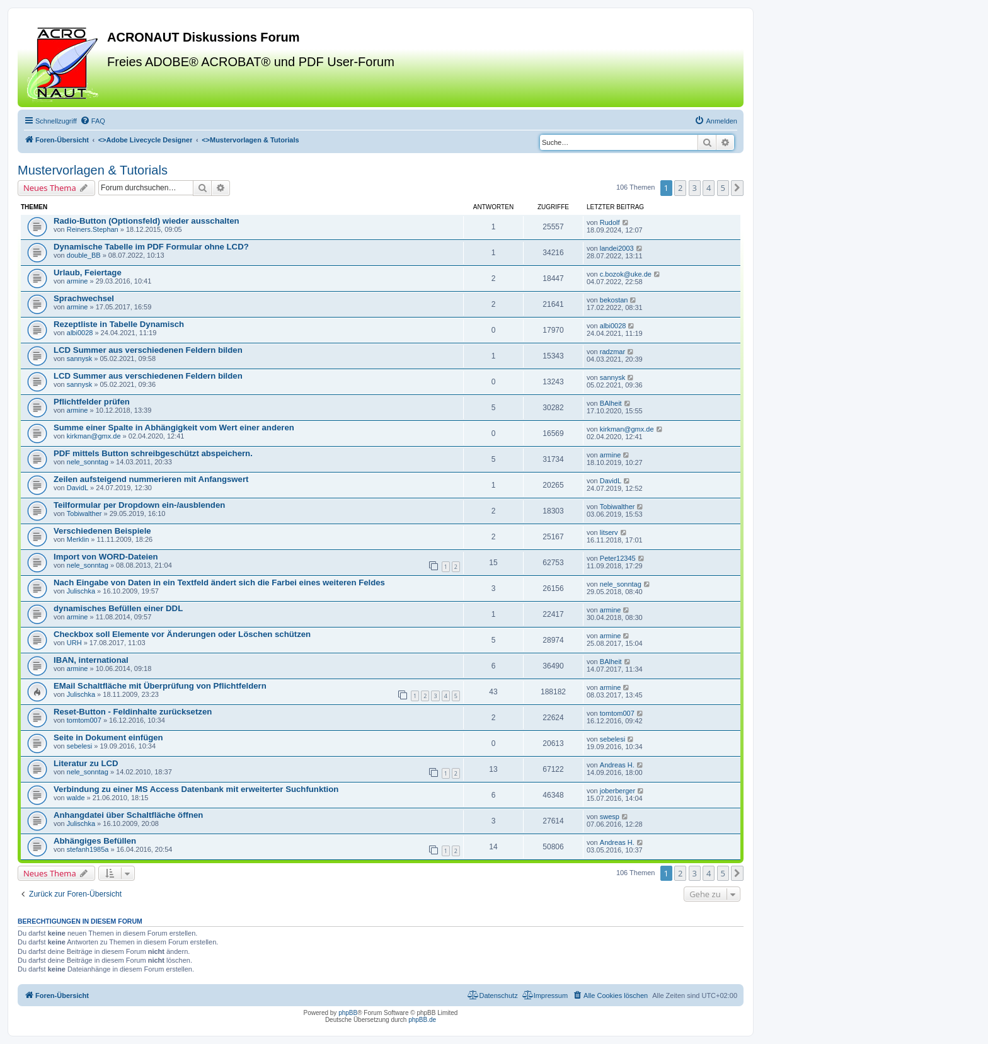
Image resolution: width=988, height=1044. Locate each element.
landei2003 (617, 248)
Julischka (81, 591)
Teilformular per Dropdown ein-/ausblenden (139, 505)
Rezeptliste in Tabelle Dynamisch (119, 324)
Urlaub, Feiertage (88, 272)
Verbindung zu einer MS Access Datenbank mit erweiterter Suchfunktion (196, 789)
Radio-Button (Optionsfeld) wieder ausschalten (146, 221)
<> (145, 140)
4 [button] (708, 187)
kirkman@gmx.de (94, 436)
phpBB (347, 1012)
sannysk (79, 358)
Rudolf (610, 222)
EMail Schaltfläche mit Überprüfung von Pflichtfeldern (160, 686)
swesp (609, 816)
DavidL (77, 487)
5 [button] (723, 187)
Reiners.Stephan (92, 229)
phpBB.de (422, 1019)
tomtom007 (84, 720)
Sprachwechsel (84, 298)
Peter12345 (618, 558)
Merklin (78, 539)
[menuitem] (92, 121)
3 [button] (694, 187)
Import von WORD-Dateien (106, 556)
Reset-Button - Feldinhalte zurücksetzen (133, 711)
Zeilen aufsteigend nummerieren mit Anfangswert (151, 479)
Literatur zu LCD (86, 763)
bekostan (614, 300)
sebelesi (79, 746)
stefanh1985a (88, 849)
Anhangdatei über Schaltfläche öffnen (128, 815)
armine (77, 281)
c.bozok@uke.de (626, 274)
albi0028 (80, 332)
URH (74, 642)
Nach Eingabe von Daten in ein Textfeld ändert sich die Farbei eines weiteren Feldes (219, 582)
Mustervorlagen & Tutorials (93, 170)
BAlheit (611, 403)
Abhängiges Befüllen (95, 841)
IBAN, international (91, 660)
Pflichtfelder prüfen (92, 401)
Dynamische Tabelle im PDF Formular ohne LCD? (151, 246)
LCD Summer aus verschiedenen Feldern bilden (148, 350)
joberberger (617, 790)
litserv (609, 532)
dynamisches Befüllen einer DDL (118, 608)
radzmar (612, 351)
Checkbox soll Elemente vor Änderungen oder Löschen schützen (182, 634)
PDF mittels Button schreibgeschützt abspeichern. (153, 453)
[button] (737, 187)
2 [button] (680, 187)
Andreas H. (617, 765)
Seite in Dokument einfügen (108, 737)
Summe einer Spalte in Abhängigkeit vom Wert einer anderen (174, 427)
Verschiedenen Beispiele (102, 531)
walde (76, 797)
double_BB (84, 255)
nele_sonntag (87, 462)
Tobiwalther (84, 513)
